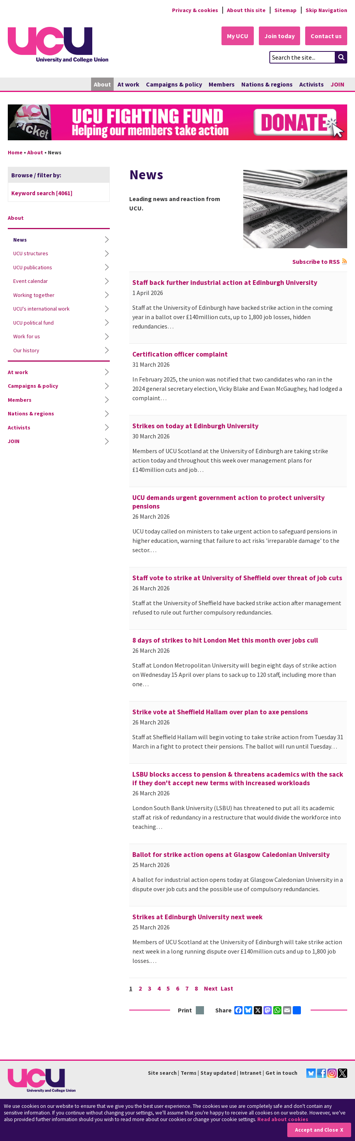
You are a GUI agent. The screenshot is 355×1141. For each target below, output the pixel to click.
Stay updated (218, 1072)
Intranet (251, 1072)
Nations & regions (267, 84)
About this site (246, 10)
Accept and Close (316, 1130)
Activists (311, 84)
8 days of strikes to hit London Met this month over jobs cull (225, 640)
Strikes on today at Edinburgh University (195, 426)
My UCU (237, 36)
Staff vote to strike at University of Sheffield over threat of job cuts (237, 578)
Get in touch (281, 1072)
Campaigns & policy (174, 84)
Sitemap (285, 10)
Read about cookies (282, 1119)
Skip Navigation (326, 10)
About (102, 84)
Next (211, 988)
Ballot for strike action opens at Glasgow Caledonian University (231, 854)
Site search (162, 1072)
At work (128, 84)
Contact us (326, 36)
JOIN (337, 84)
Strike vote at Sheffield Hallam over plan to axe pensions (220, 712)
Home (15, 152)
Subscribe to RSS (316, 261)
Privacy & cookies (195, 10)
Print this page (200, 1010)
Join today (279, 36)
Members (222, 84)
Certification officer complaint (180, 354)
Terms (189, 1072)
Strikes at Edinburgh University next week (197, 917)
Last (227, 988)
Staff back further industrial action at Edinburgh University (224, 282)
